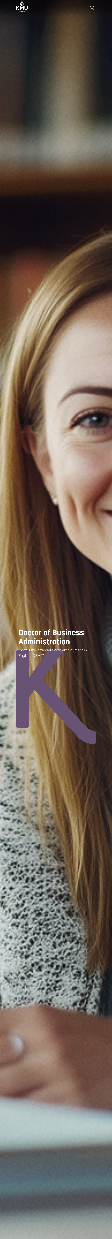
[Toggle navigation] (92, 8)
